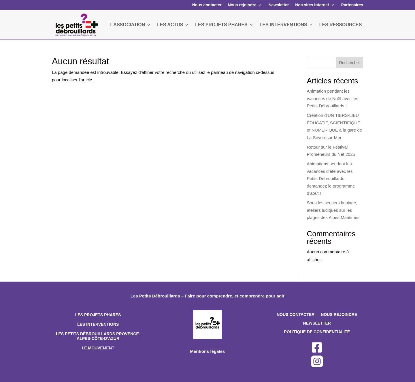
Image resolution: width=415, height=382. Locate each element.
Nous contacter (207, 5)
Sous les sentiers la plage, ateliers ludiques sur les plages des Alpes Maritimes (333, 210)
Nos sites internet (312, 5)
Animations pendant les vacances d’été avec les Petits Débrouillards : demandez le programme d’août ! (331, 178)
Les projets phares (98, 314)
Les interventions (98, 324)
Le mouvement (98, 348)
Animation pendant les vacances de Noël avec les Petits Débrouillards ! (332, 98)
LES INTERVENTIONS (283, 24)
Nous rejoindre (242, 5)
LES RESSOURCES (340, 24)
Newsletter (278, 5)
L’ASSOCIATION (127, 24)
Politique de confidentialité (317, 332)
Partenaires (352, 5)
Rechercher (349, 62)
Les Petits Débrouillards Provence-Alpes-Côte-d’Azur (98, 336)
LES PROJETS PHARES (221, 24)
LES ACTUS (170, 24)
